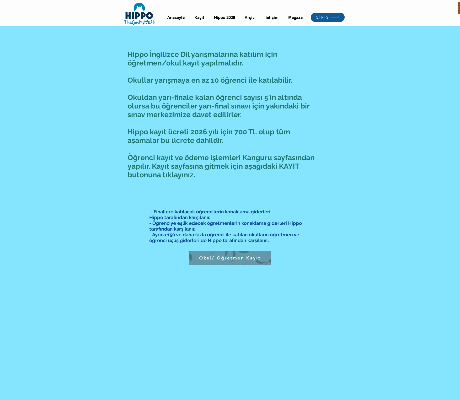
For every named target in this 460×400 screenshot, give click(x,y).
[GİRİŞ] (328, 17)
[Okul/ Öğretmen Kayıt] (230, 258)
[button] (199, 17)
